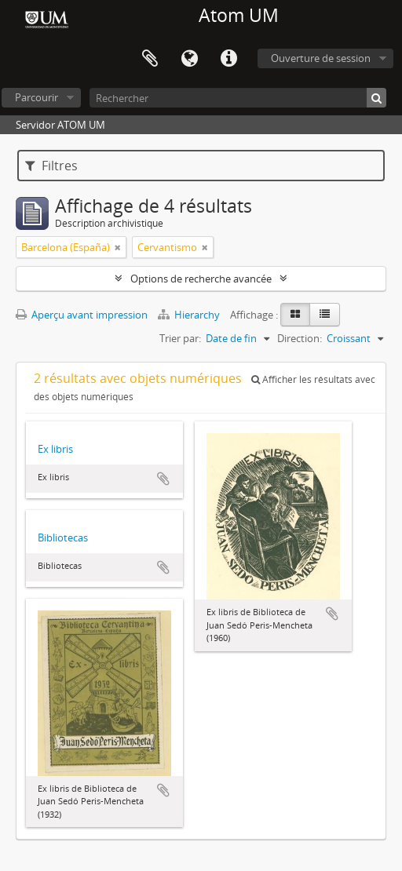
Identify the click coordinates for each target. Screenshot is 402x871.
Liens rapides (228, 58)
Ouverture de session (321, 58)
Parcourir (36, 97)
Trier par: (180, 338)
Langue (189, 58)
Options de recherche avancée (201, 279)
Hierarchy (190, 315)
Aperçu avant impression (82, 315)
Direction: (299, 338)
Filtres (51, 165)
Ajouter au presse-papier (163, 479)
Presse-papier (150, 58)
